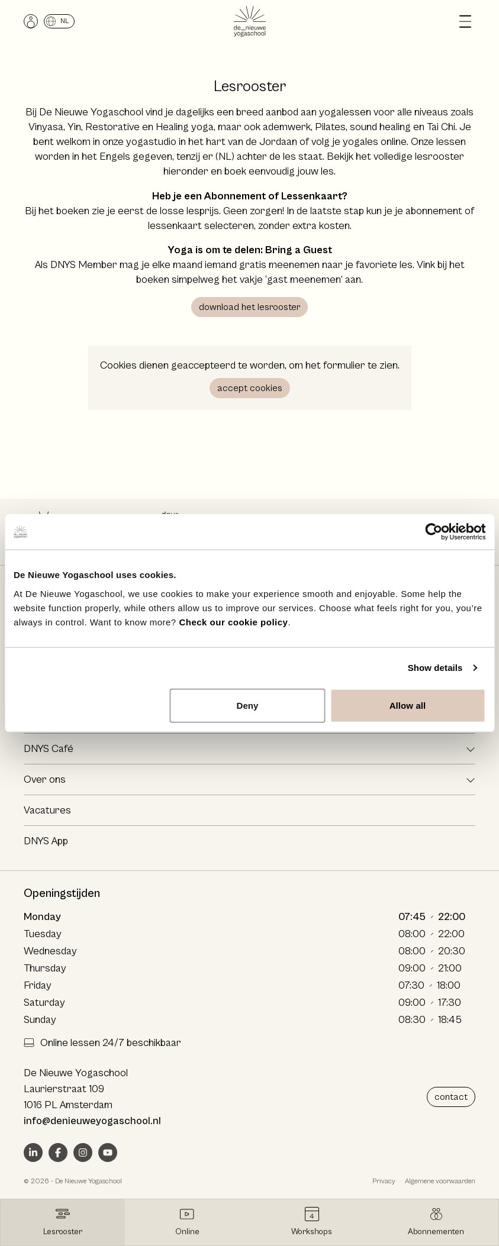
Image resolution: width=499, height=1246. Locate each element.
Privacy (383, 1181)
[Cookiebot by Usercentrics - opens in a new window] (433, 532)
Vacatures (47, 810)
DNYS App (46, 841)
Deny (247, 705)
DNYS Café (48, 749)
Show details (435, 668)
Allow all (407, 705)
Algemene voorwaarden (440, 1181)
